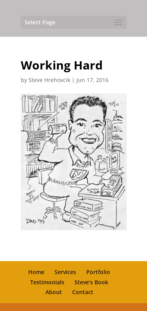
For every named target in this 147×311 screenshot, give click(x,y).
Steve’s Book (91, 282)
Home (36, 272)
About (53, 292)
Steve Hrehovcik (49, 80)
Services (65, 272)
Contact (82, 292)
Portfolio (98, 272)
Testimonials (47, 282)
